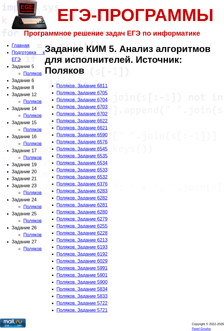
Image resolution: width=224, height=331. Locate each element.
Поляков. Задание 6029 (82, 261)
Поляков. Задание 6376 (82, 183)
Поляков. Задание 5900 (82, 282)
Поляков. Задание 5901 (82, 275)
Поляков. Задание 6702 (82, 113)
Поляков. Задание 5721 (82, 310)
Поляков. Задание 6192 (82, 254)
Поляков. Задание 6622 (82, 120)
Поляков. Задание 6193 (82, 247)
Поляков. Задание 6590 (82, 134)
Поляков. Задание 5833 (82, 296)
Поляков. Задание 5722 (82, 303)
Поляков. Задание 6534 (82, 162)
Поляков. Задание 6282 (82, 197)
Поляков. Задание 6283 (82, 190)
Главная (20, 45)
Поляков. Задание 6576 (82, 141)
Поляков (32, 73)
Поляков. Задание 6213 (82, 240)
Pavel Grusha (201, 328)
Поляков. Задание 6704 (82, 99)
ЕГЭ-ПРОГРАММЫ (135, 15)
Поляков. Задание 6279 (82, 218)
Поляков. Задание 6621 (82, 127)
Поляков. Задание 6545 (82, 148)
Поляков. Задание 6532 (82, 176)
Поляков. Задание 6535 (82, 155)
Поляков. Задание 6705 (82, 92)
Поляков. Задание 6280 (82, 211)
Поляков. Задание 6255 (82, 225)
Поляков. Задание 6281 (82, 204)
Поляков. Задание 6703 (82, 106)
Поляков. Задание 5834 (82, 289)
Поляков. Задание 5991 (82, 268)
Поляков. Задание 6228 (82, 233)
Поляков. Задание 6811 (82, 85)
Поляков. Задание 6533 (82, 169)
